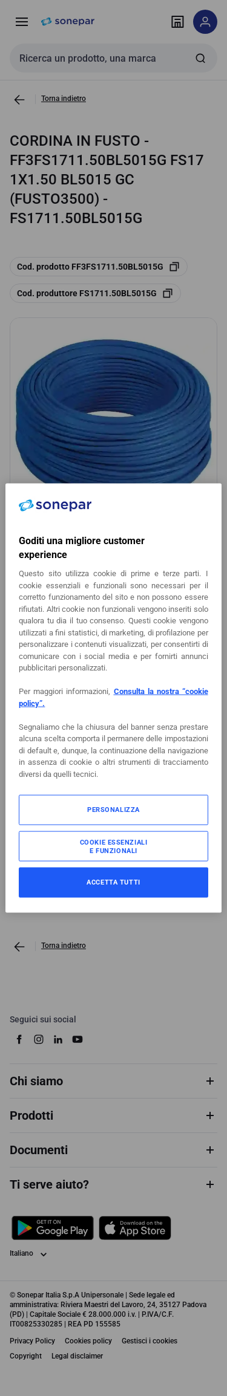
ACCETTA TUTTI (113, 882)
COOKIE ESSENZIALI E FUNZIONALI (114, 846)
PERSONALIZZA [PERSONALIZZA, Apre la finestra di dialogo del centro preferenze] (113, 809)
